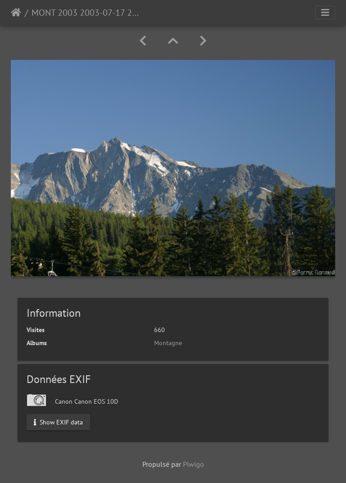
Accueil (16, 12)
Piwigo (193, 464)
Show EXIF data (58, 422)
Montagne (168, 343)
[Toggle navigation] (325, 12)
